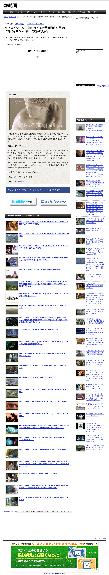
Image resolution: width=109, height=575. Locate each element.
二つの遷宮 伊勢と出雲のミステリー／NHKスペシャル (32, 334)
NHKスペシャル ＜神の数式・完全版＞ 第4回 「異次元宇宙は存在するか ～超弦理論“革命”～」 (90, 438)
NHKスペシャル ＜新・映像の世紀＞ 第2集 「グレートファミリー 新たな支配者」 (90, 353)
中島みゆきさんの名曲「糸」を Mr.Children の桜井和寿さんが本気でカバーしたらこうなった (90, 183)
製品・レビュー (93, 12)
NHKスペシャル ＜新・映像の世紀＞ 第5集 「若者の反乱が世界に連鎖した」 (90, 448)
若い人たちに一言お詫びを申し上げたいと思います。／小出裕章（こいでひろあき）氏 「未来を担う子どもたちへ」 (90, 128)
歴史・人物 (71, 12)
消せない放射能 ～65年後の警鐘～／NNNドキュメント (90, 231)
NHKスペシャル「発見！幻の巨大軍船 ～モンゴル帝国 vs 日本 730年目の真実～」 (35, 442)
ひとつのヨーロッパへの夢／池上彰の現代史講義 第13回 (33, 274)
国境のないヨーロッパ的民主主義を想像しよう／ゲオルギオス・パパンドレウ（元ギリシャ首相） (37, 250)
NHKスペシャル (32, 24)
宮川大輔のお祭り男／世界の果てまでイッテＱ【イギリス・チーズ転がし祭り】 (89, 406)
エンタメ (43, 12)
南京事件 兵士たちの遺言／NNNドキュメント (90, 416)
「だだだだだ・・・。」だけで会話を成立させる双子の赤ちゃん (89, 286)
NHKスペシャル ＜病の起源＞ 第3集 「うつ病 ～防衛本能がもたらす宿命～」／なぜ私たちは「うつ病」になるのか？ (37, 490)
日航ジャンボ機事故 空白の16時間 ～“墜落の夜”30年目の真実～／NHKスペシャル (37, 358)
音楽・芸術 (20, 12)
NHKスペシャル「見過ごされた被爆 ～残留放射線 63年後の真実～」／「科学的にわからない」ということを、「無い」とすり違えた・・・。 (37, 466)
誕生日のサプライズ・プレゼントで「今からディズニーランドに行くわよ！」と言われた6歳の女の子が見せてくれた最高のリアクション (90, 141)
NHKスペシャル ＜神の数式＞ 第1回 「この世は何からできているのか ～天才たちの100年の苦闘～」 (90, 251)
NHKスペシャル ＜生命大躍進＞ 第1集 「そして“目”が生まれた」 (36, 406)
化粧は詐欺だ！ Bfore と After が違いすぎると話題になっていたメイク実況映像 (90, 321)
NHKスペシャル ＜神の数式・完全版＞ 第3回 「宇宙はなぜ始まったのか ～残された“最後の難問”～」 (90, 397)
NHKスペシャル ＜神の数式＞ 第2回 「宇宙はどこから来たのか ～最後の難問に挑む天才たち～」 (90, 331)
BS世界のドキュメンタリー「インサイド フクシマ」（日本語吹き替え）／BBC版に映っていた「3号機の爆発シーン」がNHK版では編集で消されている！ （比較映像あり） (90, 264)
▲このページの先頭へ (98, 538)
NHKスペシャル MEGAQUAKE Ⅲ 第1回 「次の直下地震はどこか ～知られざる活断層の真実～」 (36, 346)
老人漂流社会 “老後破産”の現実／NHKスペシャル (31, 478)
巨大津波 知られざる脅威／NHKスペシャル (28, 382)
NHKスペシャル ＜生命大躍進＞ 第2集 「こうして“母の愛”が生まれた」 (36, 418)
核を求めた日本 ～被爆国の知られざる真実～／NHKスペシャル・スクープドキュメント (36, 298)
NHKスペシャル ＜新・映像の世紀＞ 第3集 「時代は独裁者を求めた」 (90, 221)
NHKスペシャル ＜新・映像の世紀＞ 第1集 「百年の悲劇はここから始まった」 (90, 312)
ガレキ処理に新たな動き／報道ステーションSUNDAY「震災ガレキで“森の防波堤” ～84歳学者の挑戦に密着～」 (90, 342)
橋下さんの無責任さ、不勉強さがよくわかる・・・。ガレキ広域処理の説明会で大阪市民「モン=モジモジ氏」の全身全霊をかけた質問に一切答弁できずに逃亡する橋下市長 (89, 208)
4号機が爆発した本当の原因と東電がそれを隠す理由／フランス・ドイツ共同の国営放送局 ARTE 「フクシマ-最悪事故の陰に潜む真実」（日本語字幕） (90, 155)
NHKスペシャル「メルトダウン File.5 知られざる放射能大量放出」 (35, 394)
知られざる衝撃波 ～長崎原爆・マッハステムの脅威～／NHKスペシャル (36, 502)
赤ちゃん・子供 (32, 12)
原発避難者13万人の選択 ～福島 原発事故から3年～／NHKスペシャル (36, 370)
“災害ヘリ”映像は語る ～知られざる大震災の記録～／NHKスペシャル (36, 310)
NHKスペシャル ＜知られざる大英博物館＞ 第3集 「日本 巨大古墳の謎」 (37, 238)
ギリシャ (41, 24)
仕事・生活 (81, 12)
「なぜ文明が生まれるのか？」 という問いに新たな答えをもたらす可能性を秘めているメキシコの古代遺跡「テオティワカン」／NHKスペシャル (36, 286)
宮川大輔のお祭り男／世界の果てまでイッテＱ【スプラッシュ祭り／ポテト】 (89, 387)
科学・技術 (61, 12)
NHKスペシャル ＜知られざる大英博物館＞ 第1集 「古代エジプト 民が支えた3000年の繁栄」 (36, 226)
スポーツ (51, 12)
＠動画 (6, 17)
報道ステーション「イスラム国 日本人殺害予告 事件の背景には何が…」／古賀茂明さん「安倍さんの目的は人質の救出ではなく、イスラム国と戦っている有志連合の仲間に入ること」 (90, 170)
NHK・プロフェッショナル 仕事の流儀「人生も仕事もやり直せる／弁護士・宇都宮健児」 (89, 241)
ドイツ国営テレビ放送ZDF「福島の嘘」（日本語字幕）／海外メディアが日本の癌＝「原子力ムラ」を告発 (89, 195)
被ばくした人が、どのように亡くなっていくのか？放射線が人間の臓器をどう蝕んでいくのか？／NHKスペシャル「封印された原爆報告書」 (89, 375)
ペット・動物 (9, 12)
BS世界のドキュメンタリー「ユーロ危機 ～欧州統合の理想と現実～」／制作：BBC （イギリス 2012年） (37, 262)
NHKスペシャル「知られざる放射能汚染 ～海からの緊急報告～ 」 (37, 454)
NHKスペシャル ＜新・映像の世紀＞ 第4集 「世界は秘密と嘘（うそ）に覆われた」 (90, 363)
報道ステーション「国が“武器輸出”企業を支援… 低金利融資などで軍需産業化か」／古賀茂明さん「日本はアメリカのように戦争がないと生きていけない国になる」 (90, 299)
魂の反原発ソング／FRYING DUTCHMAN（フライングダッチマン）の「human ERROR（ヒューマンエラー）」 (89, 427)
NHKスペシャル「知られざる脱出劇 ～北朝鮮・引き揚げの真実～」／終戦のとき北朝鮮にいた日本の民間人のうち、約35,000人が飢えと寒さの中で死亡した (36, 322)
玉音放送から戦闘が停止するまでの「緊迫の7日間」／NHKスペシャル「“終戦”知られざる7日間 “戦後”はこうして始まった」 (37, 430)
